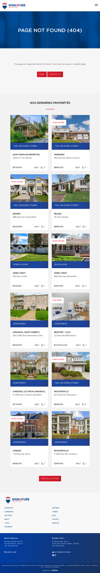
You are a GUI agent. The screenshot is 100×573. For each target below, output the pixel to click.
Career (55, 511)
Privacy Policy (86, 565)
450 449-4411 (13, 546)
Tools (6, 523)
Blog (54, 515)
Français (55, 523)
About (6, 519)
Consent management (51, 567)
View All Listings (50, 478)
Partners (55, 508)
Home (41, 74)
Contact (55, 519)
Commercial (9, 511)
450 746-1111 (60, 546)
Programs (8, 526)
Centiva (54, 570)
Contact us (55, 74)
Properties (8, 508)
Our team (8, 515)
